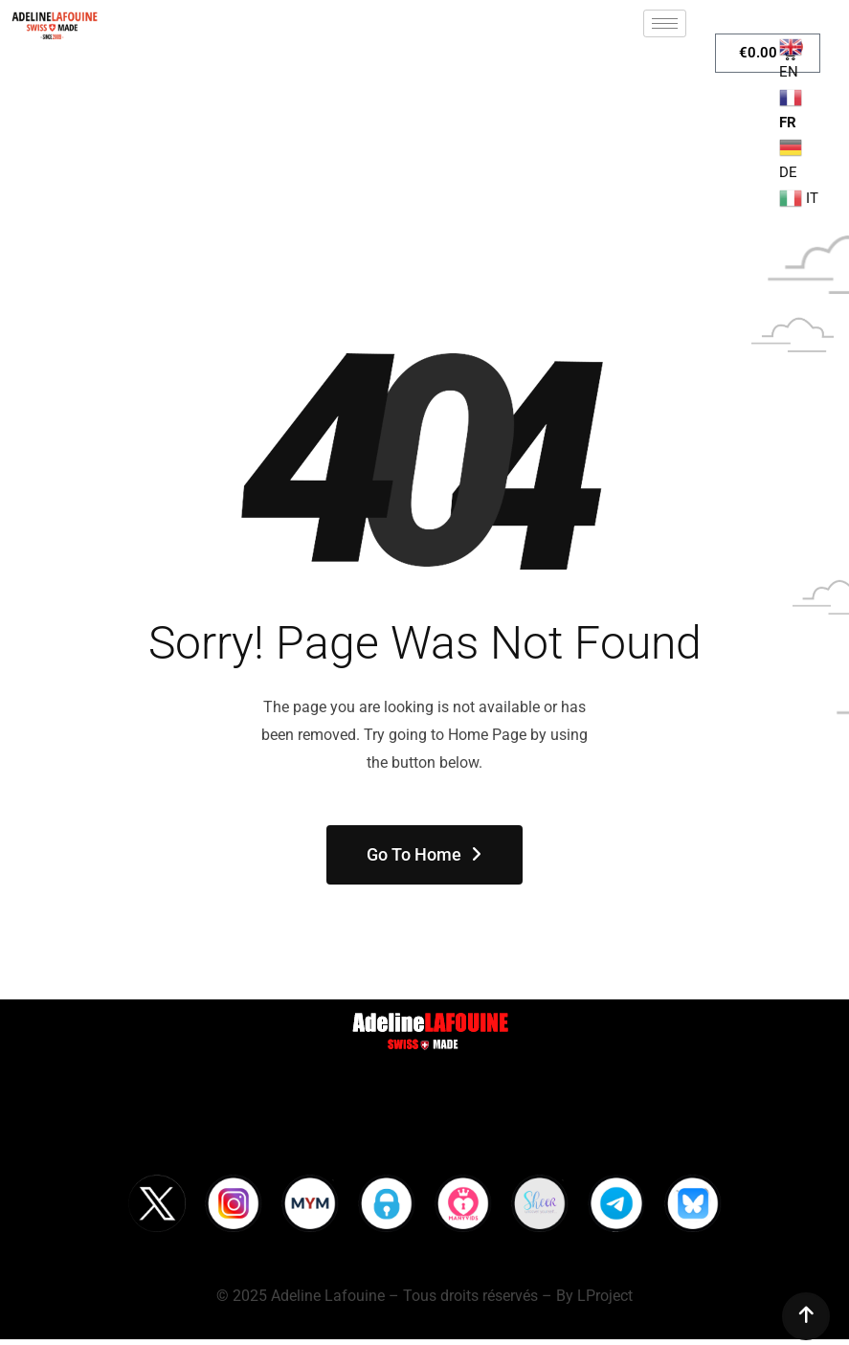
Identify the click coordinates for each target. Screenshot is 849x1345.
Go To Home (425, 854)
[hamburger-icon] (664, 23)
